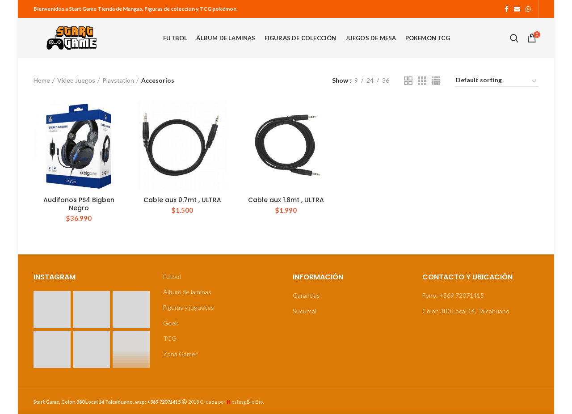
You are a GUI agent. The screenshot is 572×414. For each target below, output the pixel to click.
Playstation (118, 80)
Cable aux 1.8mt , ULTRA (286, 200)
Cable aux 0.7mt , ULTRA (182, 200)
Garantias (306, 295)
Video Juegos (76, 80)
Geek (170, 323)
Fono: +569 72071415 (453, 295)
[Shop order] (496, 81)
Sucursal (304, 311)
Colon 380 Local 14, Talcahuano (465, 311)
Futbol (172, 276)
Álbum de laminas (187, 292)
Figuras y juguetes (188, 307)
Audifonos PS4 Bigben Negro (78, 204)
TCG (170, 338)
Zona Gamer (180, 354)
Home (42, 80)
